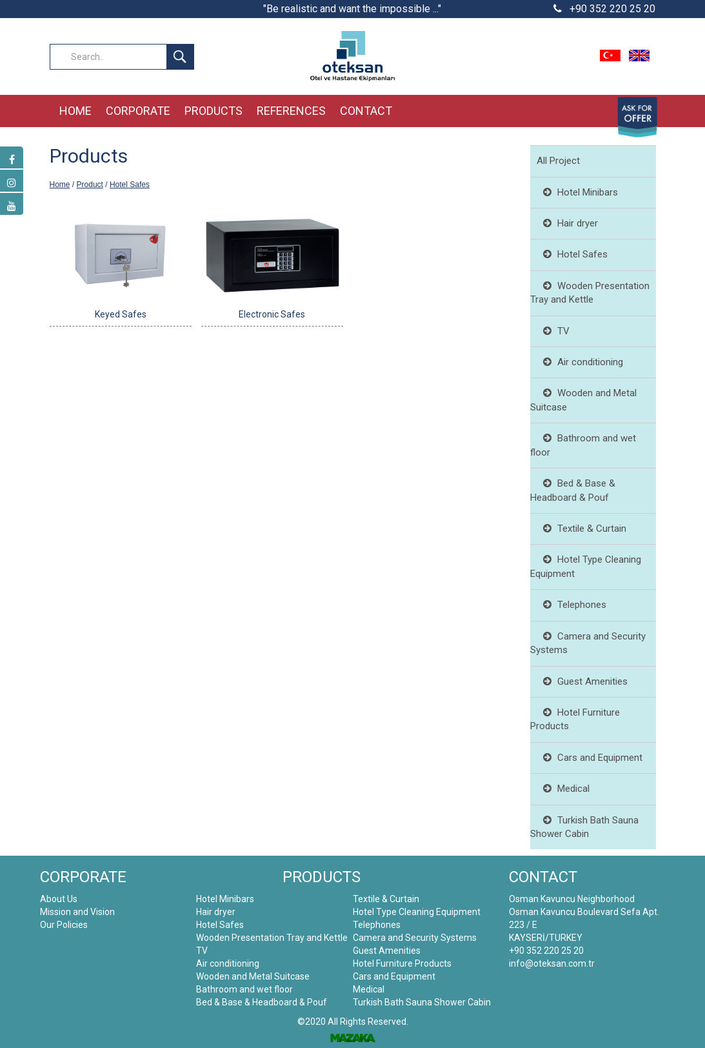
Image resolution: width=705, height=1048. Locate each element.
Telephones (571, 604)
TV (553, 331)
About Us (58, 899)
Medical (563, 788)
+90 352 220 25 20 (604, 9)
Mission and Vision (77, 912)
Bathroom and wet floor (244, 989)
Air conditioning (580, 362)
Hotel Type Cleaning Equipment (417, 912)
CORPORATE (138, 110)
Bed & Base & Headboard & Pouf (261, 1002)
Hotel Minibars (577, 192)
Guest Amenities (582, 681)
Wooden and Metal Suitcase (253, 976)
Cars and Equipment (589, 757)
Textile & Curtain (581, 528)
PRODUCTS (213, 110)
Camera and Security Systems (415, 937)
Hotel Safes (130, 184)
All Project (558, 160)
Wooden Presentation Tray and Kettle (272, 937)
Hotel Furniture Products (402, 963)
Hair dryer (567, 223)
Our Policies (64, 925)
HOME (75, 110)
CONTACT (366, 110)
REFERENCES (291, 110)
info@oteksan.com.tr (552, 963)
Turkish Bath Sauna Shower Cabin (422, 1002)
